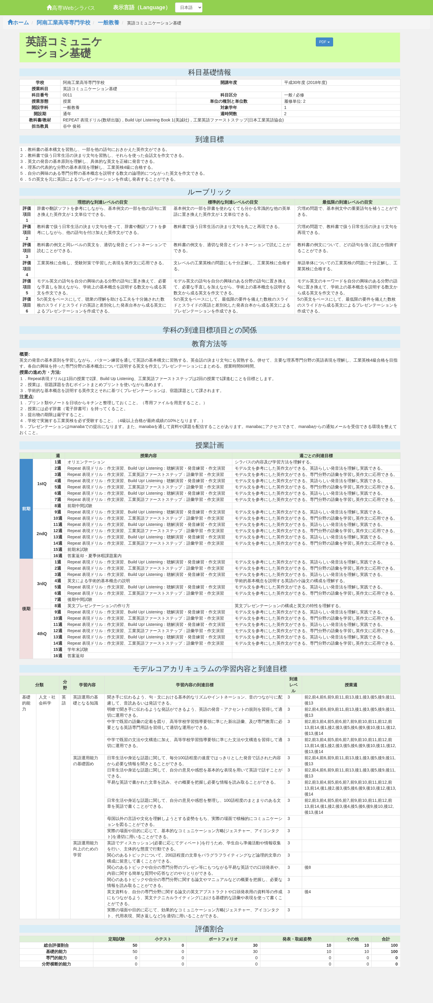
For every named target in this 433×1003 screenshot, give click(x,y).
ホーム (18, 23)
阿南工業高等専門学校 (63, 23)
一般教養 (108, 23)
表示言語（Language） (142, 7)
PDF (324, 42)
